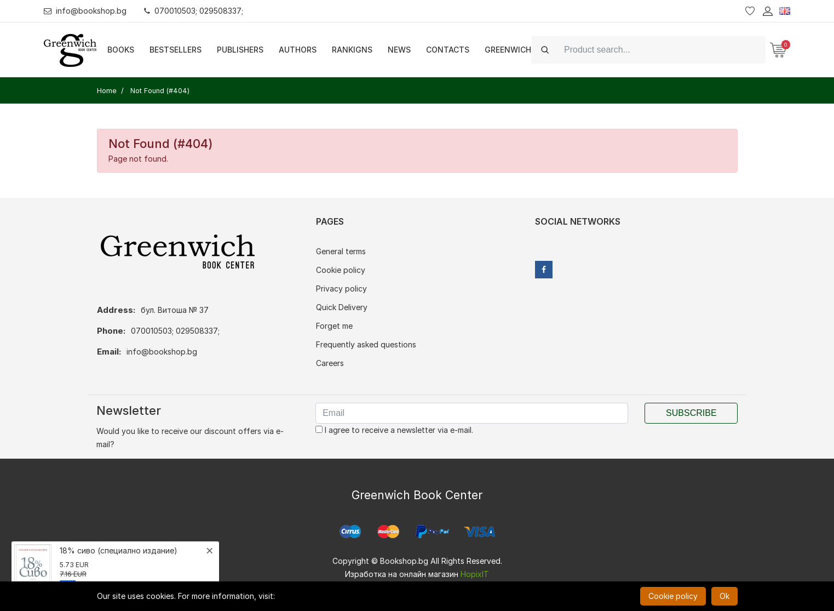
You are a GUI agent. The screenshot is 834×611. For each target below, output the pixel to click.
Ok (724, 596)
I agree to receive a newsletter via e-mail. (394, 430)
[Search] (661, 49)
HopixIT (475, 574)
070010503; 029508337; (193, 10)
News (399, 49)
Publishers (240, 49)
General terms (341, 251)
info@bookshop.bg (85, 10)
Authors (298, 49)
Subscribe (691, 413)
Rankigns (352, 49)
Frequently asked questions (366, 344)
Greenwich (508, 49)
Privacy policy (341, 288)
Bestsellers (175, 49)
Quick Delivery (341, 307)
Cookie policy (340, 270)
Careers (330, 363)
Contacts (447, 49)
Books (120, 49)
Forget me (334, 325)
